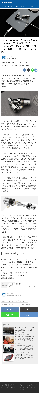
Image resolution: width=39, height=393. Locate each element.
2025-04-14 (10, 56)
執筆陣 (22, 389)
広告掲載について (11, 387)
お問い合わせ (24, 387)
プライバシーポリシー (17, 385)
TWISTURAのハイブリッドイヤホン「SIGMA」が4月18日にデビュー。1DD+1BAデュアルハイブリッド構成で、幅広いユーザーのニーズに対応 (19, 46)
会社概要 (4, 385)
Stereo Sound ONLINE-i (14, 58)
